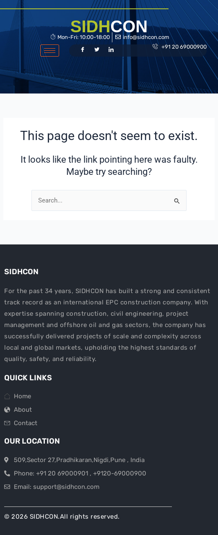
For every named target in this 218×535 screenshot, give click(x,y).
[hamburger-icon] (49, 50)
